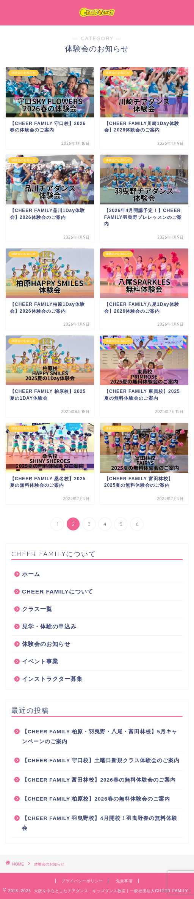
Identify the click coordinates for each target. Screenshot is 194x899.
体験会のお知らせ (46, 644)
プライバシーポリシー (82, 881)
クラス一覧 (37, 609)
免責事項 (124, 881)
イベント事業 (40, 661)
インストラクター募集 (52, 679)
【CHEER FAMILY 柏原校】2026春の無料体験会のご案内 (96, 799)
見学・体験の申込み (49, 626)
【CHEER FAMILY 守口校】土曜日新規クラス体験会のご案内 (101, 760)
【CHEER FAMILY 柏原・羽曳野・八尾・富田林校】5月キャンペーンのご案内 (99, 736)
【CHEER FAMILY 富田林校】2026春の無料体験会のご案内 (99, 780)
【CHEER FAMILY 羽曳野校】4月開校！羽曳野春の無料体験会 (99, 823)
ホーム (31, 574)
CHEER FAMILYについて (57, 591)
